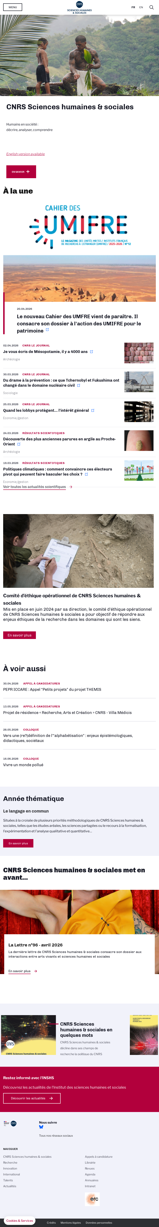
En (141, 7)
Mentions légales (71, 1222)
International (11, 1174)
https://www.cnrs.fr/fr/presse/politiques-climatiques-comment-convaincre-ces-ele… (79, 472)
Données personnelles (99, 1222)
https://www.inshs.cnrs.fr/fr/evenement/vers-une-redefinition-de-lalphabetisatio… (79, 735)
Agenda (90, 1174)
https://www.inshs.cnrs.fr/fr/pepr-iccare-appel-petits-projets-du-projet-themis (79, 686)
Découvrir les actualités (28, 1098)
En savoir (18, 171)
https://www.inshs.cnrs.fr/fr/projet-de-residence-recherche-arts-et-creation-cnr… (79, 709)
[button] (19, 1220)
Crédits (51, 1222)
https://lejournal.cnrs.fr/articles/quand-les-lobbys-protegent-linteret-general (79, 412)
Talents (8, 1180)
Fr (133, 7)
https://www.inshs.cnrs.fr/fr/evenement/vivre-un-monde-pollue (79, 762)
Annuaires (91, 1180)
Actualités (9, 1186)
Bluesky (41, 1127)
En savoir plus (18, 843)
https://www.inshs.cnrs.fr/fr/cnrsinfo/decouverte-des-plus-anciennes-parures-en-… (79, 442)
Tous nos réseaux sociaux (56, 1135)
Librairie (90, 1162)
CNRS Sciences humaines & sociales (27, 1156)
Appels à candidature (99, 1156)
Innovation (10, 1168)
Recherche (10, 1162)
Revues (90, 1168)
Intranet (90, 1186)
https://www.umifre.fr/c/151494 (79, 267)
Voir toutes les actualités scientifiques (34, 487)
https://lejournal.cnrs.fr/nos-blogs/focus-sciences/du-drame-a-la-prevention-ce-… (79, 383)
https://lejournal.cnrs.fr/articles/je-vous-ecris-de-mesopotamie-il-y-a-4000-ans (79, 355)
